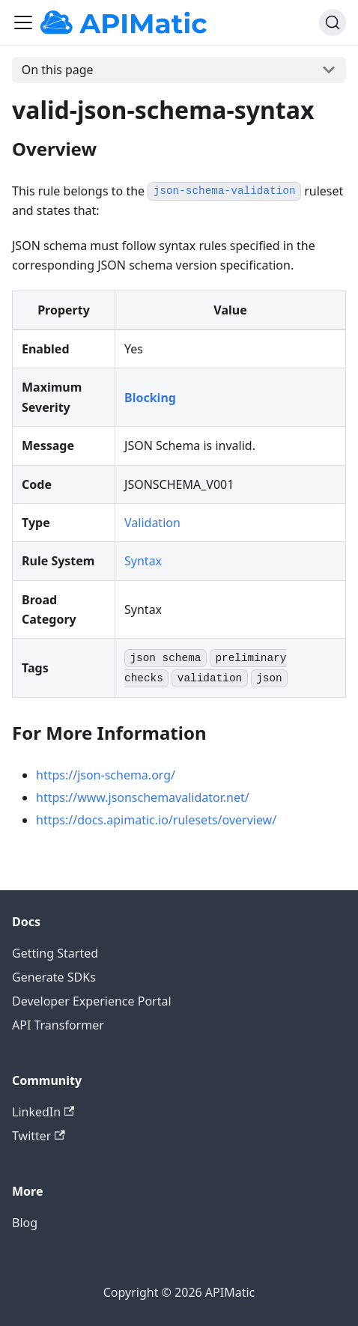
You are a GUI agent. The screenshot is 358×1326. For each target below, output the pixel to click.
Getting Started (55, 953)
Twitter (38, 1136)
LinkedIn (43, 1112)
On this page (58, 69)
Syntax (143, 561)
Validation (152, 522)
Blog (24, 1222)
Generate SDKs (54, 977)
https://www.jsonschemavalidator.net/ (142, 797)
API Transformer (58, 1025)
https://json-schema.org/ (105, 775)
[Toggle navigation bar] (23, 22)
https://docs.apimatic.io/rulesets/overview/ (156, 820)
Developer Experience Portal (92, 1001)
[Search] (332, 22)
